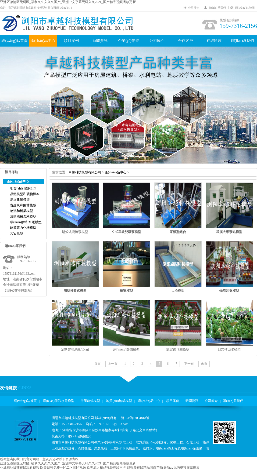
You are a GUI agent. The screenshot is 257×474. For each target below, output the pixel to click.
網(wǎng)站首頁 (14, 41)
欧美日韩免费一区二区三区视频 (63, 467)
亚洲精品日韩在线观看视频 (19, 467)
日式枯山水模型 (229, 349)
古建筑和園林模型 (23, 205)
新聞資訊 (100, 41)
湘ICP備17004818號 (135, 418)
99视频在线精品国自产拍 (145, 467)
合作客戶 (185, 41)
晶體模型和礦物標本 (24, 194)
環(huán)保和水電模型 (26, 222)
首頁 (97, 363)
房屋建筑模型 (20, 199)
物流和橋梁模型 (21, 211)
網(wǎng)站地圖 (245, 7)
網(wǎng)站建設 (79, 436)
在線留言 (214, 41)
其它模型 (16, 233)
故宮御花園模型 (177, 349)
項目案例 (71, 41)
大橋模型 (177, 290)
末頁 (204, 363)
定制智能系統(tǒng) (75, 349)
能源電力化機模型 (23, 228)
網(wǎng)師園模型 (126, 349)
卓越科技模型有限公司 (84, 172)
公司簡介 (193, 7)
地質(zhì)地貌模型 (23, 188)
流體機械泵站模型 (23, 216)
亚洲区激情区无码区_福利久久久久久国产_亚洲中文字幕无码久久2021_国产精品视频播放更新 (68, 2)
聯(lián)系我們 (217, 7)
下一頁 (189, 363)
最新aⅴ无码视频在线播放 (182, 467)
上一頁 (113, 363)
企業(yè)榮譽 (128, 41)
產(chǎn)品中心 (43, 41)
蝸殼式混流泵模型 (75, 232)
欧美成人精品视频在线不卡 (106, 467)
